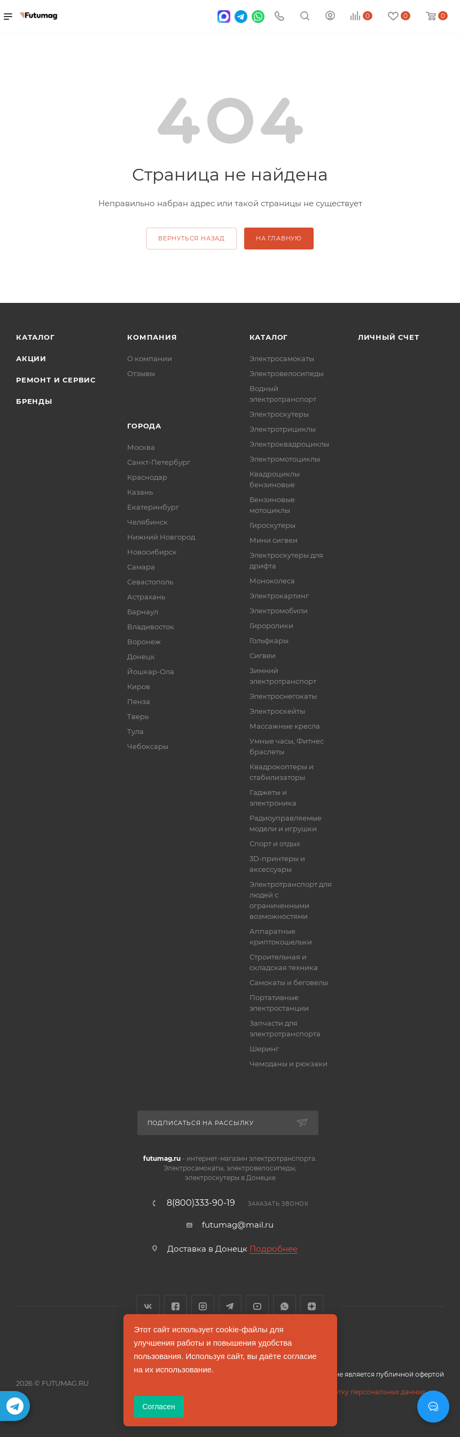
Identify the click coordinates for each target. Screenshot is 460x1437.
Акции (31, 358)
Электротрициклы (283, 429)
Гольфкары (269, 640)
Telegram (230, 1306)
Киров (138, 686)
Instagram (202, 1306)
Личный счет (388, 337)
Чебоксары (147, 746)
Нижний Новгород (161, 537)
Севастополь (150, 581)
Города (144, 425)
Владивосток (150, 626)
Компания (152, 337)
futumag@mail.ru (238, 1225)
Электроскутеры (279, 414)
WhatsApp (284, 1306)
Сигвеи (263, 655)
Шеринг (264, 1048)
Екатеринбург (153, 507)
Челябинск (147, 522)
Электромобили (279, 610)
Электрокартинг (279, 595)
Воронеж (144, 641)
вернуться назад (191, 238)
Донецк (141, 656)
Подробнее (274, 1249)
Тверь (138, 716)
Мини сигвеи (274, 540)
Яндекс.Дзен (311, 1306)
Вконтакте (148, 1306)
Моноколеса (272, 580)
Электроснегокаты (283, 696)
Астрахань (146, 596)
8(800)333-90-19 (201, 1203)
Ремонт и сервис (56, 380)
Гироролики (271, 625)
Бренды (34, 401)
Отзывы (141, 373)
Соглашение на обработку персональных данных (342, 1392)
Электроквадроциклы (289, 444)
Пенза (138, 701)
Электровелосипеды (287, 373)
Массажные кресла (285, 726)
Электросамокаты (282, 358)
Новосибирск (152, 552)
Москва (141, 447)
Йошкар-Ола (150, 671)
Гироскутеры (272, 525)
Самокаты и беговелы (289, 982)
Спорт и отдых (275, 843)
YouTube (257, 1306)
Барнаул (142, 611)
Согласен (159, 1406)
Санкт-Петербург (158, 462)
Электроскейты (277, 711)
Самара (141, 567)
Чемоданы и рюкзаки (289, 1063)
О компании (149, 358)
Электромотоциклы (285, 459)
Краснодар (147, 477)
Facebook (175, 1306)
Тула (135, 731)
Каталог (35, 337)
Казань (140, 492)
